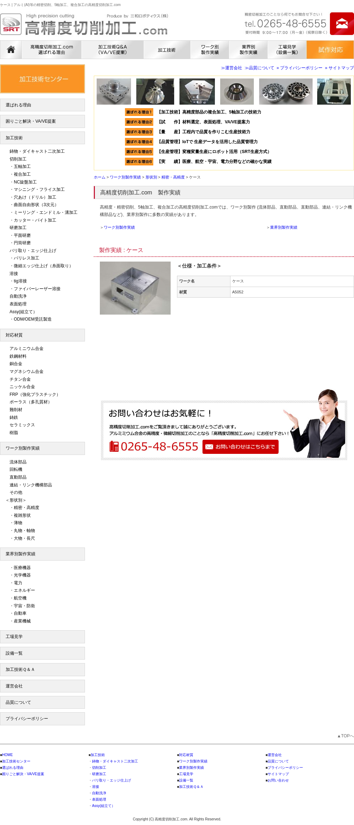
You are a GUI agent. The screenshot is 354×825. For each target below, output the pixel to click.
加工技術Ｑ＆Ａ (20, 669)
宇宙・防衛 (24, 605)
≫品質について (259, 67)
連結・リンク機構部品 (31, 484)
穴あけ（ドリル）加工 (35, 197)
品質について (18, 702)
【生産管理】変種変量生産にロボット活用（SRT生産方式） (214, 151)
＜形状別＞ (16, 500)
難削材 (16, 409)
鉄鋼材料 (18, 356)
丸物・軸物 (24, 530)
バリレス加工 (26, 258)
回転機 (16, 469)
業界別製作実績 (283, 227)
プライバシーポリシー (27, 718)
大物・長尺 (24, 538)
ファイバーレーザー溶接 (37, 288)
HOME (7, 755)
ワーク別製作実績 (119, 227)
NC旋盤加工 (25, 182)
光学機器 (22, 575)
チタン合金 (20, 379)
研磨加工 (18, 227)
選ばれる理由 (18, 105)
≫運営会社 (231, 67)
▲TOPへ (345, 735)
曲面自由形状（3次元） (36, 204)
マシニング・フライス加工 (39, 189)
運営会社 (14, 686)
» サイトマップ (339, 67)
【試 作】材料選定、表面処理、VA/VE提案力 (205, 121)
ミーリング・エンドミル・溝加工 (46, 212)
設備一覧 (14, 653)
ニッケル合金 (22, 386)
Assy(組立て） (23, 311)
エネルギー (24, 590)
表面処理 (18, 304)
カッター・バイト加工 (35, 220)
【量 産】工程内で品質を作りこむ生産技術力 (203, 131)
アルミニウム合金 (27, 348)
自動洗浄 (18, 296)
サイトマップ (278, 774)
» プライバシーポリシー (299, 67)
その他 (16, 492)
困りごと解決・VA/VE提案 (31, 121)
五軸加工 (22, 166)
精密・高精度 (26, 507)
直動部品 (18, 477)
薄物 (18, 522)
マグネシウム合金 (27, 371)
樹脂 (14, 432)
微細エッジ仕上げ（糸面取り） (43, 265)
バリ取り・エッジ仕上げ (33, 250)
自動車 (20, 613)
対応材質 (14, 335)
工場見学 (14, 636)
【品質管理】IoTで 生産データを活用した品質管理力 (207, 141)
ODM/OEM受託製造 (33, 319)
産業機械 (22, 621)
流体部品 (18, 462)
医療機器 (22, 567)
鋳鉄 (14, 417)
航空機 (20, 598)
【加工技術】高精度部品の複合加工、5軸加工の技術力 (209, 112)
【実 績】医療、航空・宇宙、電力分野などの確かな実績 (214, 161)
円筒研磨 (22, 242)
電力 (18, 582)
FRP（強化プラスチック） (35, 394)
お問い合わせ (278, 780)
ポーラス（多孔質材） (31, 401)
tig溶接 (20, 281)
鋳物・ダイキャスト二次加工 (37, 151)
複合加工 (22, 174)
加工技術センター (16, 761)
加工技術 (14, 137)
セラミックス (22, 424)
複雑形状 (22, 515)
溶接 (14, 273)
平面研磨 (22, 235)
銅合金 (16, 363)
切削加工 (18, 159)
